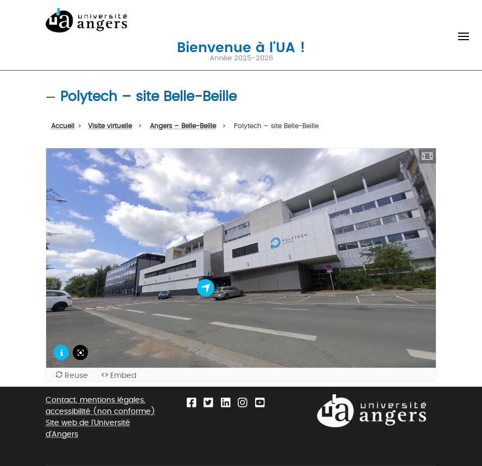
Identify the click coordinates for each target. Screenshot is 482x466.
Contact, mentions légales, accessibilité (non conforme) (100, 405)
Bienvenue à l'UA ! (241, 46)
